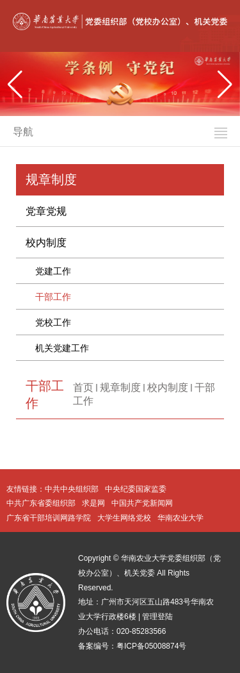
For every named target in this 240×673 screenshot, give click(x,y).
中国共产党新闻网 (142, 503)
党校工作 (53, 322)
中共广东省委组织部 (41, 503)
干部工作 (53, 297)
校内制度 (46, 242)
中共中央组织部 (72, 489)
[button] (225, 85)
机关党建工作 (62, 348)
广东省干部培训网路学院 (48, 517)
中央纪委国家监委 (135, 489)
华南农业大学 (180, 517)
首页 (83, 387)
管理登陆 (157, 616)
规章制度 (120, 387)
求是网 (93, 503)
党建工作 (53, 271)
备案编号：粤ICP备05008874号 (132, 646)
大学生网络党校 (124, 517)
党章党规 (46, 211)
